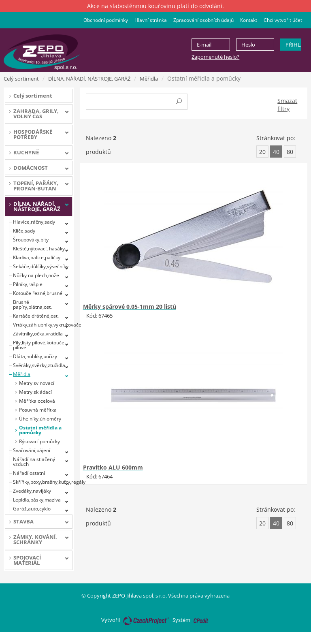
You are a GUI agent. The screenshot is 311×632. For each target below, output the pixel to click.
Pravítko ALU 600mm (113, 467)
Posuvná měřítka (38, 409)
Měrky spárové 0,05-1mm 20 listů (129, 306)
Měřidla (149, 78)
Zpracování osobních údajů (203, 20)
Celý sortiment (21, 78)
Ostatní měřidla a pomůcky (40, 430)
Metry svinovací (36, 383)
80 (290, 152)
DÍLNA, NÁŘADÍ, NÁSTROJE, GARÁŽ (89, 78)
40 (276, 152)
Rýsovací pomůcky (39, 441)
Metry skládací (35, 392)
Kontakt (248, 20)
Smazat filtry (287, 105)
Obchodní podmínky (105, 20)
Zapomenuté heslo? (215, 56)
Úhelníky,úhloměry (40, 418)
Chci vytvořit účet (283, 20)
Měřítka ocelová (37, 400)
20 (262, 152)
